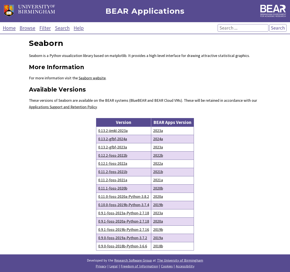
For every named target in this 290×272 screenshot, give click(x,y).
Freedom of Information (139, 266)
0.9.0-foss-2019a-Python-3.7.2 (122, 237)
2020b (158, 188)
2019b (158, 204)
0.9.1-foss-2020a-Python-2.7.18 (123, 221)
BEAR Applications (144, 11)
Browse (27, 28)
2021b (158, 171)
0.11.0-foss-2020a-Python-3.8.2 (123, 196)
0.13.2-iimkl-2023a (113, 130)
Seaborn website (92, 78)
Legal (113, 266)
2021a (158, 180)
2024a (158, 139)
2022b (158, 155)
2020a (158, 196)
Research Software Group (133, 260)
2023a (158, 130)
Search (62, 28)
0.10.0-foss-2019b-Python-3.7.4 (123, 204)
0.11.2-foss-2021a (112, 180)
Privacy (101, 266)
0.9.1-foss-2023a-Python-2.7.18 (123, 213)
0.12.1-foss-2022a (112, 163)
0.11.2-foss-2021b (112, 171)
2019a (158, 237)
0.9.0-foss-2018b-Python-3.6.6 (122, 246)
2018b (158, 246)
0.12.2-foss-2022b (112, 155)
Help (79, 28)
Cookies (167, 266)
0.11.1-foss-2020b (112, 188)
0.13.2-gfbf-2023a (112, 147)
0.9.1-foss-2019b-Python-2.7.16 (123, 229)
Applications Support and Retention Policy (63, 107)
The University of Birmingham (180, 260)
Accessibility (185, 266)
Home (9, 28)
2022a (158, 163)
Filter (45, 28)
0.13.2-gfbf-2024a (112, 139)
